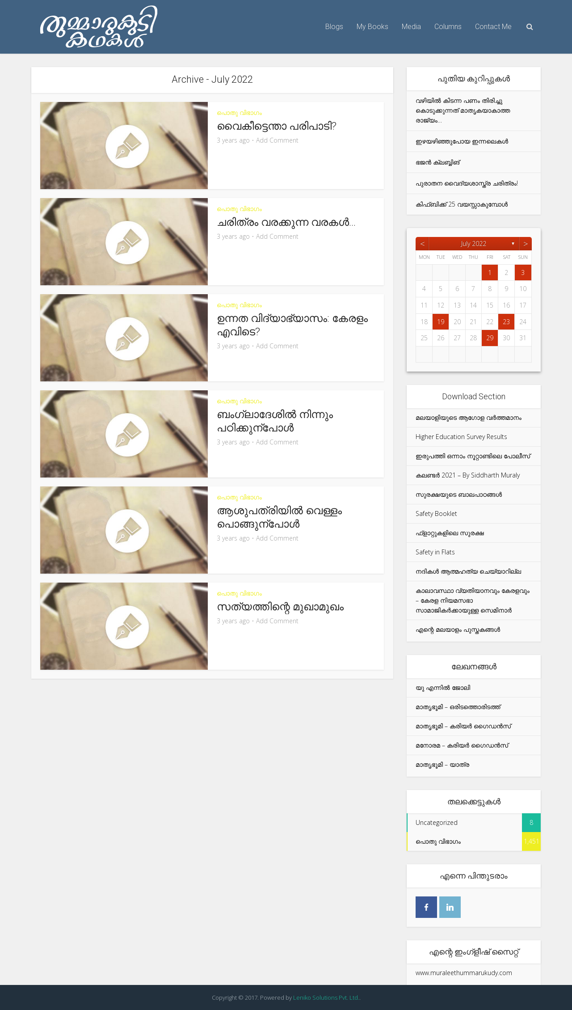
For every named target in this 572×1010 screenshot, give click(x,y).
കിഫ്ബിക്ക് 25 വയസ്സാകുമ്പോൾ (462, 204)
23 (506, 321)
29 (489, 338)
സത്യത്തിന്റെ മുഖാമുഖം (280, 606)
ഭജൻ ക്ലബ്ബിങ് (437, 162)
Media (411, 26)
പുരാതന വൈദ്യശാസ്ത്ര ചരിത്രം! (467, 183)
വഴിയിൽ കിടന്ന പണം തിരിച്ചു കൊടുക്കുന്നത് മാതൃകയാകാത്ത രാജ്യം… (463, 110)
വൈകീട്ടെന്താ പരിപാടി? (276, 126)
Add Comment (277, 140)
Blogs (334, 26)
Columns (448, 26)
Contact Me (493, 26)
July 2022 (473, 243)
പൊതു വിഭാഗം (239, 112)
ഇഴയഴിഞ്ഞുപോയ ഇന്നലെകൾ (462, 141)
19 (440, 321)
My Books (372, 26)
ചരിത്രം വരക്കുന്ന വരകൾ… (286, 222)
